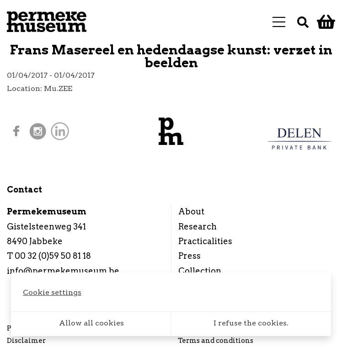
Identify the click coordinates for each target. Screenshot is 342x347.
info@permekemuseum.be (63, 271)
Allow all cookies (91, 323)
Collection (199, 271)
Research (197, 226)
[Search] (303, 21)
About (191, 211)
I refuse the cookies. (251, 323)
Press (189, 256)
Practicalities (205, 241)
